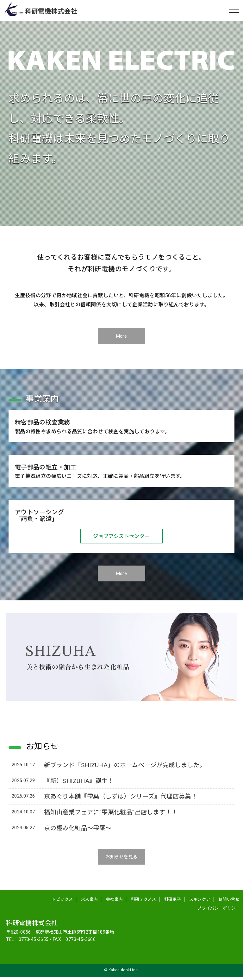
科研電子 (172, 899)
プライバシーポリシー (218, 908)
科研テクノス (143, 899)
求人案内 (89, 899)
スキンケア (199, 899)
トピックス (62, 899)
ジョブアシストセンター (121, 536)
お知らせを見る (122, 857)
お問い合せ (229, 899)
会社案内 (114, 899)
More (121, 336)
